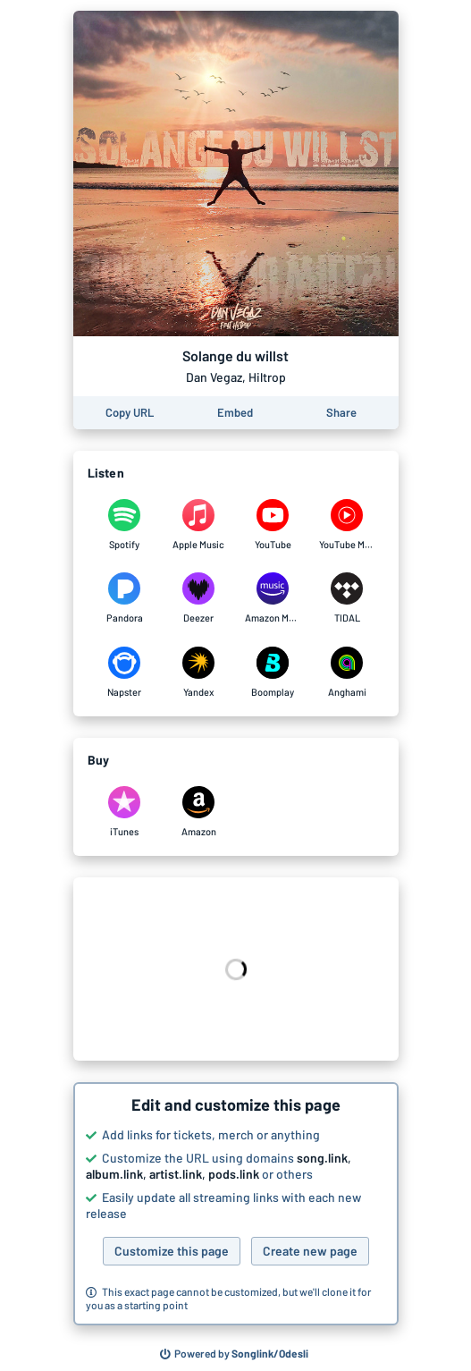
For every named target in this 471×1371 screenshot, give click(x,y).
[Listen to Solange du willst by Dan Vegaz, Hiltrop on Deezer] (199, 598)
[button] (236, 1204)
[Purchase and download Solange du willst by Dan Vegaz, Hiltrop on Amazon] (199, 812)
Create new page (310, 1250)
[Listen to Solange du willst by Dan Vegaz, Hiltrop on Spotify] (125, 525)
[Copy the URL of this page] (129, 413)
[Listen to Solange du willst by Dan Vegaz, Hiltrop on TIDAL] (347, 598)
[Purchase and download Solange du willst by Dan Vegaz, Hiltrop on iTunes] (125, 812)
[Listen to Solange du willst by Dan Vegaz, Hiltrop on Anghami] (347, 672)
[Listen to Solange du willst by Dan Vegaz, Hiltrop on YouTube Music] (347, 525)
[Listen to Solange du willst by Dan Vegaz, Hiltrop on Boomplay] (273, 672)
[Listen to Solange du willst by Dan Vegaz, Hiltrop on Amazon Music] (273, 598)
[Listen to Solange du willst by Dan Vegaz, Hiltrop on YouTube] (273, 525)
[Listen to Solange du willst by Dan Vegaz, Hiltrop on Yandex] (199, 672)
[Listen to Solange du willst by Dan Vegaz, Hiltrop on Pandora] (125, 598)
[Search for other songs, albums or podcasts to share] (234, 1354)
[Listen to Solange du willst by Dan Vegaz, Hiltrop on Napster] (125, 672)
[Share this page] (341, 413)
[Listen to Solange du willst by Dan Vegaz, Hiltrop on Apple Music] (199, 525)
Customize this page (171, 1250)
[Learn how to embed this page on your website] (235, 413)
